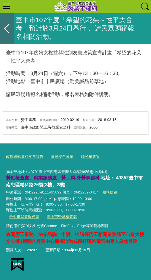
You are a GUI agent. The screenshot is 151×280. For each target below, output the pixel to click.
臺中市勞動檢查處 (62, 216)
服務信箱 (109, 192)
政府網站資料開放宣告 (24, 156)
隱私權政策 (90, 156)
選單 (6, 6)
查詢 (144, 6)
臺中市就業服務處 (24, 216)
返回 (7, 28)
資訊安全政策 (62, 156)
